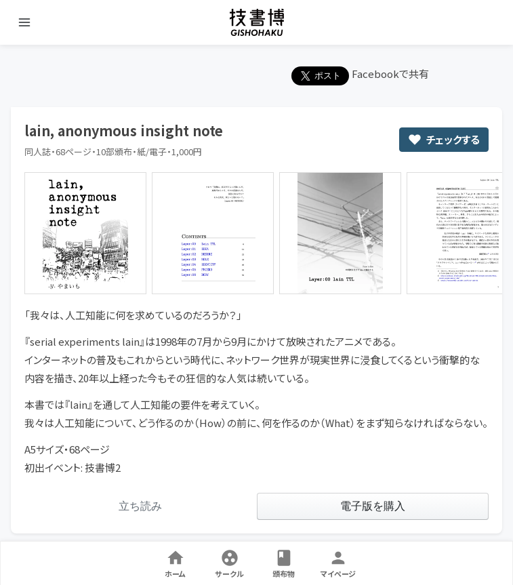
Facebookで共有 (390, 73)
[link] (140, 506)
